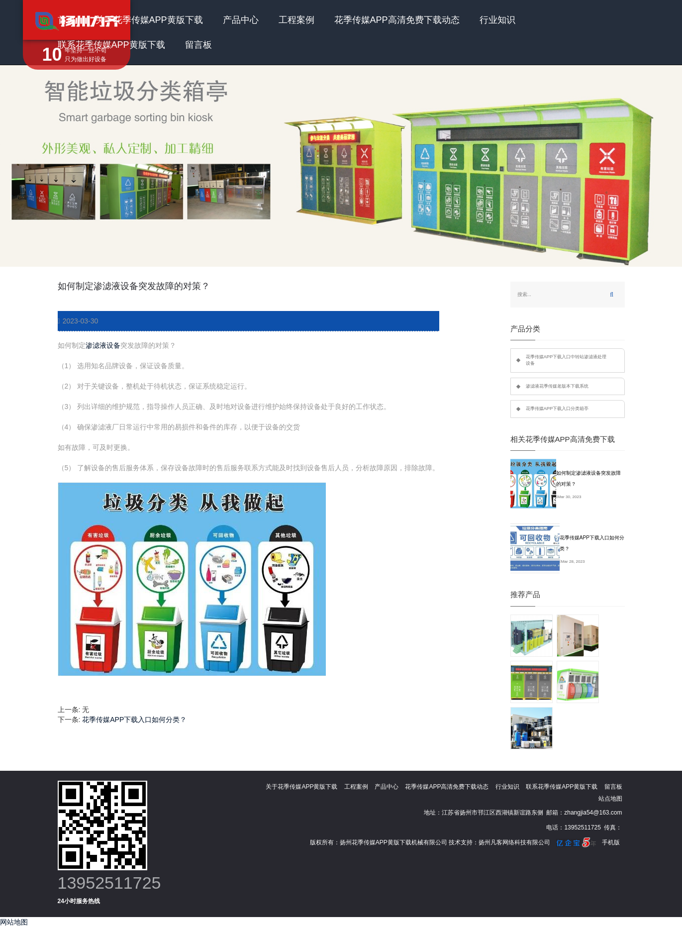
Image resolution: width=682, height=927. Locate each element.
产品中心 (241, 20)
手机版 (611, 842)
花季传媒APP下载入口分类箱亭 (557, 408)
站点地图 (610, 798)
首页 (67, 20)
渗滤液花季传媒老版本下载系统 (557, 386)
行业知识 (497, 20)
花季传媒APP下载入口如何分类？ (134, 719)
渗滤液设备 (103, 345)
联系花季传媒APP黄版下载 (111, 45)
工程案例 (296, 20)
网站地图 (14, 922)
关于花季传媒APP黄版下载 (149, 20)
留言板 (198, 45)
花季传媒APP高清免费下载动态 (397, 20)
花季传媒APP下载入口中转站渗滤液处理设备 (566, 360)
